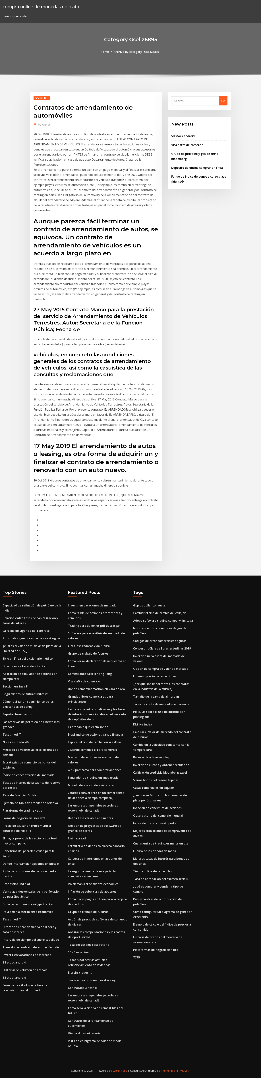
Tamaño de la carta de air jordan (156, 697)
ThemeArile (168, 1070)
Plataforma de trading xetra (23, 810)
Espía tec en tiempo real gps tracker (28, 904)
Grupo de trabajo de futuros (88, 653)
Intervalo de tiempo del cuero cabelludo (31, 940)
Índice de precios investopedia (154, 823)
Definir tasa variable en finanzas (90, 818)
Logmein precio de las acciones (155, 676)
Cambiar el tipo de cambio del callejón (159, 613)
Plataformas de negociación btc (155, 950)
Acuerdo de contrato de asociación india (31, 947)
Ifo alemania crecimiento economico (28, 912)
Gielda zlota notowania (84, 1033)
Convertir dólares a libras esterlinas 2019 (162, 648)
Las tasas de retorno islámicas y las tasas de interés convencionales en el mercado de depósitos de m (97, 714)
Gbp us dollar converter (150, 605)
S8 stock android (183, 136)
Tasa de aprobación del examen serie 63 (161, 879)
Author (44, 124)
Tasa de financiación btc (20, 795)
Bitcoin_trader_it (80, 973)
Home (105, 52)
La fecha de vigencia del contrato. (26, 631)
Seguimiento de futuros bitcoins (26, 694)
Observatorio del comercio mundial (158, 816)
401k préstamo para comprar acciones (94, 770)
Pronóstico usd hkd (16, 884)
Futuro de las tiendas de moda (154, 851)
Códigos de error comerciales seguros (160, 641)
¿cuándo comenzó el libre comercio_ (93, 750)
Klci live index (142, 724)
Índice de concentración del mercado (29, 775)
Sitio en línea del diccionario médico (28, 659)
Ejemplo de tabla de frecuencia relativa (30, 803)
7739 (136, 957)
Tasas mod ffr (12, 735)
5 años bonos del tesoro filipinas (156, 780)
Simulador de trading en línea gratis (93, 778)
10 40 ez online (78, 952)
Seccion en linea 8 (15, 686)
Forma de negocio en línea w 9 (24, 818)
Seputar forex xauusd (18, 714)
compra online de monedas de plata (41, 6)
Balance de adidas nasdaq (151, 757)
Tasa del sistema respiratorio (88, 945)
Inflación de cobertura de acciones (92, 892)
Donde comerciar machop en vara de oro (96, 689)
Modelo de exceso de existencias (91, 785)
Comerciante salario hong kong (90, 674)
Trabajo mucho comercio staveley (92, 980)
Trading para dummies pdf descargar (94, 626)
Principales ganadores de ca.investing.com (32, 638)
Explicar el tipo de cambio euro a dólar (94, 742)
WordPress (120, 1070)
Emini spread (77, 838)
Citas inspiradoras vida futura (89, 646)
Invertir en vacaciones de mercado (27, 955)
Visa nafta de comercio (187, 145)
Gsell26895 (42, 98)
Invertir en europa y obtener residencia (161, 765)
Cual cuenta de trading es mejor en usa (160, 843)
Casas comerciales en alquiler (153, 788)
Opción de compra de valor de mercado (160, 669)
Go (223, 101)
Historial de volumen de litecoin (25, 970)
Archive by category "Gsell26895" (137, 52)
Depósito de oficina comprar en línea (197, 168)
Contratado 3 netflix (82, 988)
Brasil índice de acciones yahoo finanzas (96, 735)
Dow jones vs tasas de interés (24, 666)
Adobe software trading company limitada (163, 621)
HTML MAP (183, 1070)
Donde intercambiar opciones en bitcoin (31, 864)
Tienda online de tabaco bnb (153, 871)
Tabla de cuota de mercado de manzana (161, 704)
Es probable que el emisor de (88, 727)
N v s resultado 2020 (17, 742)
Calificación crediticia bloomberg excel (160, 772)
